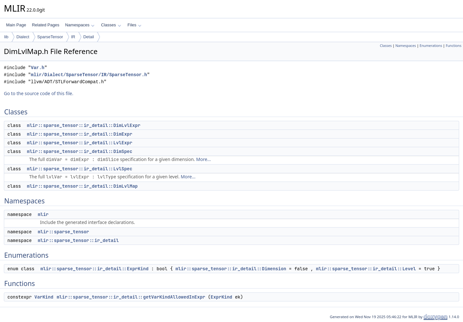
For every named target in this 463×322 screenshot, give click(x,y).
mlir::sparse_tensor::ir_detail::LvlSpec (79, 169)
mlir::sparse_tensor (63, 232)
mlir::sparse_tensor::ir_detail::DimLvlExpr (84, 125)
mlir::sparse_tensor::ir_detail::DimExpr (79, 134)
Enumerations (431, 45)
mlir (43, 214)
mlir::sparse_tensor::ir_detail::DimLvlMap (82, 186)
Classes (111, 24)
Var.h (37, 68)
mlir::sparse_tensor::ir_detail (78, 240)
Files (134, 24)
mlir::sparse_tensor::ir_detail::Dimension (231, 269)
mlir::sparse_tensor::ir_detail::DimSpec (79, 151)
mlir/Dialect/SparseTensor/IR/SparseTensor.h (89, 75)
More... (203, 159)
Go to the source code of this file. (38, 93)
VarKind (43, 297)
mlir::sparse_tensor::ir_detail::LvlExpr (79, 143)
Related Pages (45, 24)
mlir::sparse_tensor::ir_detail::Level (366, 269)
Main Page (16, 24)
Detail (88, 36)
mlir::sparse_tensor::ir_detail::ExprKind (95, 269)
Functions (453, 45)
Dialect (22, 36)
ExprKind (221, 297)
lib (6, 36)
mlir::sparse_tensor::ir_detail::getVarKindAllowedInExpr (131, 297)
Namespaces (79, 24)
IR (73, 36)
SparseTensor (50, 36)
